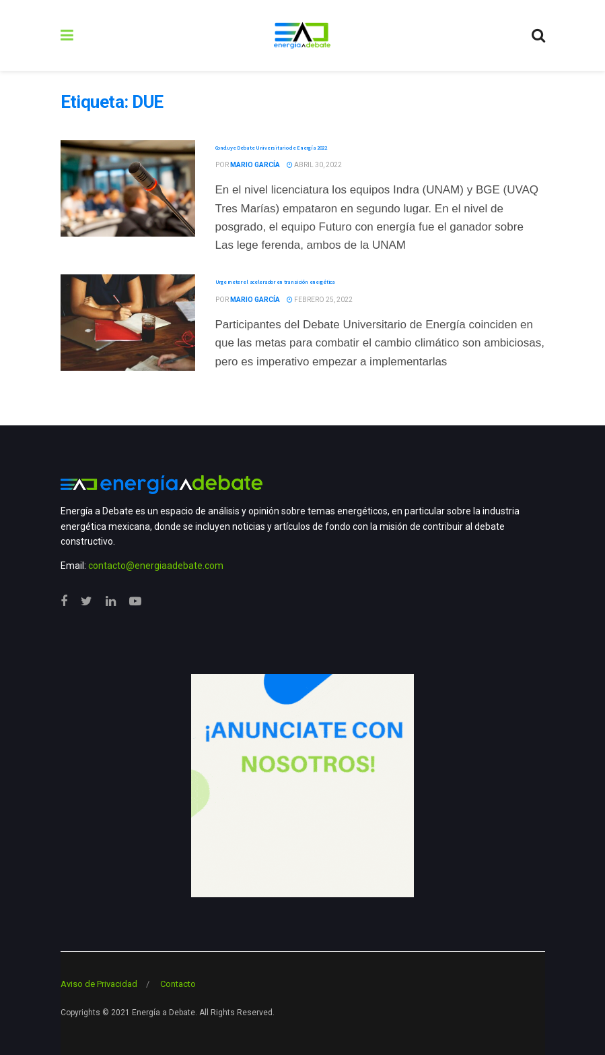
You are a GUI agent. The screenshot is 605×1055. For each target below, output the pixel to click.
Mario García (255, 165)
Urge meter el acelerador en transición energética (275, 281)
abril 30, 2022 (314, 165)
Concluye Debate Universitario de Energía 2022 (271, 147)
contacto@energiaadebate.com (155, 565)
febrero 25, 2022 (320, 299)
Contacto (178, 984)
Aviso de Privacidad (99, 984)
